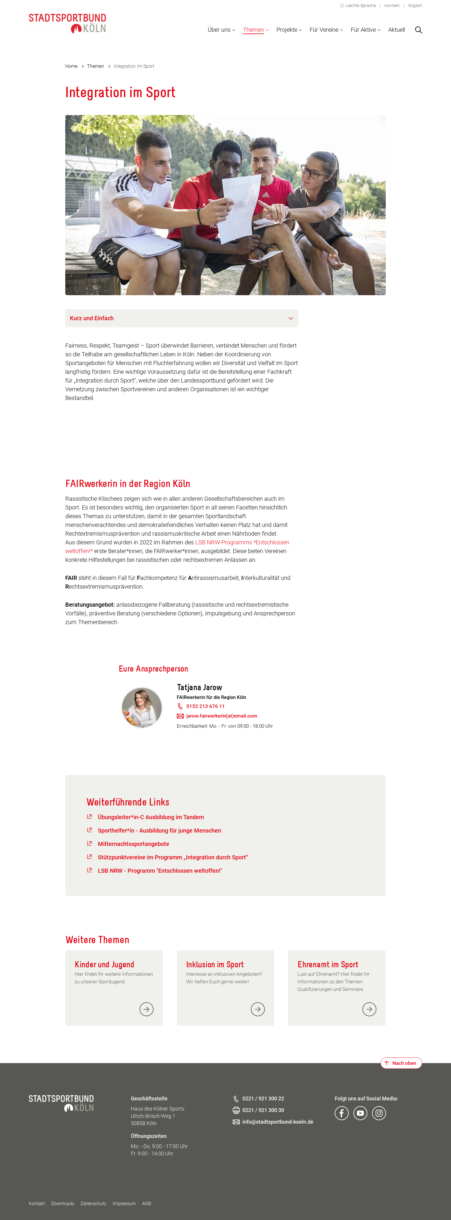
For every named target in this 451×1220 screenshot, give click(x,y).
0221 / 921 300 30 (263, 1110)
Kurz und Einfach (92, 318)
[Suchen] (418, 29)
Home (71, 66)
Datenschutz (93, 1203)
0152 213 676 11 (205, 706)
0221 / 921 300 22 (263, 1098)
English (415, 5)
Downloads (62, 1203)
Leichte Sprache (361, 5)
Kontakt (392, 5)
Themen (95, 66)
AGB (146, 1203)
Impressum (124, 1203)
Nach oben (404, 1063)
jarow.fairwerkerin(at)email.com (221, 716)
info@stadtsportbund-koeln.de (277, 1122)
